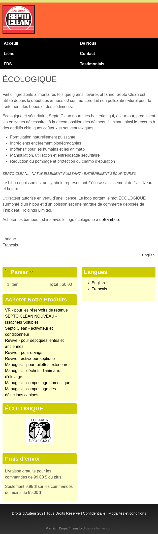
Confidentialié (94, 513)
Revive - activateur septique (30, 358)
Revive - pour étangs (23, 352)
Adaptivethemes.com (97, 528)
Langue (9, 239)
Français (99, 289)
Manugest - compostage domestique (37, 383)
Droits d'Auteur (24, 513)
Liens (9, 53)
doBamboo (109, 219)
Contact (87, 53)
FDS (8, 64)
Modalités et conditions (127, 513)
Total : (55, 284)
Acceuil (11, 43)
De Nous (88, 43)
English (148, 255)
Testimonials (92, 64)
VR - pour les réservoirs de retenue (36, 310)
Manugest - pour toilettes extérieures (38, 364)
